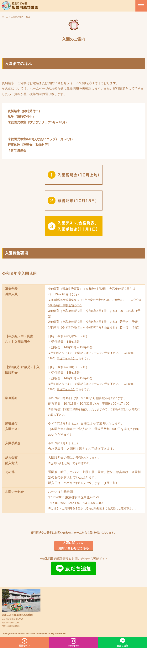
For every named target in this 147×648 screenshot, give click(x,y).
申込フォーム (65, 358)
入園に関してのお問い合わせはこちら (73, 545)
